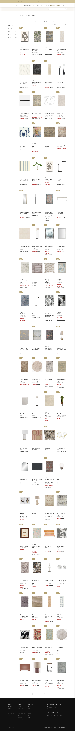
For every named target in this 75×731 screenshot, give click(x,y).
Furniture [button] (10, 9)
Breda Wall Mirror (24, 479)
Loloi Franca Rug (49, 379)
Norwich (34, 314)
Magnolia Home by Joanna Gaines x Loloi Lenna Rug (49, 481)
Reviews (9, 710)
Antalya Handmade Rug (61, 380)
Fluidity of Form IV (49, 179)
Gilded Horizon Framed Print (36, 348)
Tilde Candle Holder (60, 83)
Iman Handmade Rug (61, 514)
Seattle (29, 715)
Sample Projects (21, 710)
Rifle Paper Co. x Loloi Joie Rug (36, 50)
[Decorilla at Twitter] (57, 716)
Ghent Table (23, 414)
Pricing (9, 711)
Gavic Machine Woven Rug (60, 114)
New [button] (33, 9)
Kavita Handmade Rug (36, 145)
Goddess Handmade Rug (24, 615)
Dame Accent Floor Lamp (37, 247)
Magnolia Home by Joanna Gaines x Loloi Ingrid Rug (49, 515)
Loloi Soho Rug (48, 49)
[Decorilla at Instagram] (48, 716)
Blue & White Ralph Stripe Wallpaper (24, 180)
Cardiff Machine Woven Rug (24, 314)
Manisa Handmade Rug (49, 414)
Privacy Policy (56, 727)
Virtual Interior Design (22, 713)
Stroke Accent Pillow (60, 546)
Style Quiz (20, 706)
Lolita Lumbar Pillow (48, 546)
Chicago (29, 713)
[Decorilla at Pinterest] (54, 716)
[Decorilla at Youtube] (61, 715)
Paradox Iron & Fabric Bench (60, 213)
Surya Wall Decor (24, 546)
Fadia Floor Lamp (36, 212)
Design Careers (11, 713)
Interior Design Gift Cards (22, 719)
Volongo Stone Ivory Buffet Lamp (61, 348)
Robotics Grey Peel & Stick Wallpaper (49, 114)
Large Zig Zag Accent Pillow (48, 281)
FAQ (18, 715)
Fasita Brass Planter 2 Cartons (61, 414)
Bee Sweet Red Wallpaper (36, 448)
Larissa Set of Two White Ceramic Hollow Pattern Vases (61, 582)
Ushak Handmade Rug (36, 546)
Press (9, 715)
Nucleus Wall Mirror (62, 448)
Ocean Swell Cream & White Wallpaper (25, 247)
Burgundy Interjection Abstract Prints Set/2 (23, 515)
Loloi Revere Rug (36, 113)
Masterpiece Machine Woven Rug (48, 616)
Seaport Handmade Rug (37, 648)
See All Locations (31, 719)
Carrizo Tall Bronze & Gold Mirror (24, 213)
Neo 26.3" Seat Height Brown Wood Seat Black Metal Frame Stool (49, 682)
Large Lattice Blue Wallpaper (24, 145)
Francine (34, 414)
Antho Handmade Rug (61, 615)
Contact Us (20, 717)
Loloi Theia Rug (61, 145)
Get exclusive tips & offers (54, 704)
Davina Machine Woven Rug (24, 281)
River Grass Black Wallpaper (49, 145)
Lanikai (34, 513)
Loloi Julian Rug (49, 647)
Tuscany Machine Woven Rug (24, 581)
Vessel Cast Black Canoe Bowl (24, 114)
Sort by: (48, 24)
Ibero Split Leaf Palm (36, 180)
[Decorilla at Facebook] (51, 716)
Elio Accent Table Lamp (36, 681)
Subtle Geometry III (61, 314)
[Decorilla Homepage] (13, 5)
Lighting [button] (22, 9)
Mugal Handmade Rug (36, 615)
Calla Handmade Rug (49, 83)
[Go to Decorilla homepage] (11, 728)
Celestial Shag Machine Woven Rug (36, 582)
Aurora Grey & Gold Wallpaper (24, 348)
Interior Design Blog (21, 708)
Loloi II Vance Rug (36, 82)
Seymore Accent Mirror (61, 247)
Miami (29, 708)
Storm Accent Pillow (48, 448)
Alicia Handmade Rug (61, 681)
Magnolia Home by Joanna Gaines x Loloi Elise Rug (49, 214)
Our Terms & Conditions (47, 727)
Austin (29, 711)
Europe (29, 717)
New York (29, 706)
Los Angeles (30, 710)
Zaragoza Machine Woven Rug (61, 50)
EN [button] (64, 5)
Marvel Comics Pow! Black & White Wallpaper (49, 315)
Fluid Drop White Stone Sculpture (49, 581)
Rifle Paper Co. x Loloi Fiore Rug (49, 348)
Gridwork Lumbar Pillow (24, 681)
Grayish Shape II (61, 281)
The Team (9, 706)
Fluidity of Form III (24, 49)
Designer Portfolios (21, 711)
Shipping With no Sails (49, 247)
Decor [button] (16, 9)
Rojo (58, 479)
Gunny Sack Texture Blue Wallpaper (37, 480)
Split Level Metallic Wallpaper (37, 281)
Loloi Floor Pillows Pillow (24, 648)
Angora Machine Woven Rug (36, 380)
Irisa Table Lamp (24, 448)
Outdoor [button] (28, 9)
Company (9, 708)
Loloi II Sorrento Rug (24, 380)
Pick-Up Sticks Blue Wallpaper (23, 83)
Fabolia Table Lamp (60, 180)
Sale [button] (37, 9)
